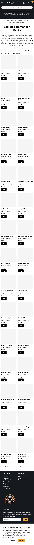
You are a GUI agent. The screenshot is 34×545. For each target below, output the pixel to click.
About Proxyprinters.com (23, 479)
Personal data (7, 488)
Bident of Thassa (6, 345)
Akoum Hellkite (6, 127)
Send (25, 519)
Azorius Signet (22, 291)
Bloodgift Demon (23, 372)
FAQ (19, 476)
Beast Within (22, 318)
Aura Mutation (5, 263)
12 (24, 466)
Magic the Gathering (16, 20)
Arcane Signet (5, 182)
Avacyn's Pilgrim (23, 263)
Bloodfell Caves (6, 372)
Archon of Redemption (8, 209)
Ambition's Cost (6, 154)
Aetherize (4, 98)
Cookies (5, 483)
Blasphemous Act (23, 345)
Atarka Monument (7, 236)
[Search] (17, 7)
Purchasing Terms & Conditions (9, 485)
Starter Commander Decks (16, 22)
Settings (12, 540)
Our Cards (6, 478)
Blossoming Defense (7, 400)
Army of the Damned (24, 209)
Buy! (4, 78)
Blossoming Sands (24, 400)
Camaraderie (22, 454)
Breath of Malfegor (24, 427)
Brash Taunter (5, 427)
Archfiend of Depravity (25, 182)
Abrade (3, 71)
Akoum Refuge (23, 127)
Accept (21, 540)
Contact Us (6, 481)
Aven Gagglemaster (7, 291)
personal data (25, 535)
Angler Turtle (22, 154)
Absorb (20, 71)
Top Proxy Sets (7, 480)
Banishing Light (6, 318)
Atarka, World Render (25, 236)
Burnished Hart (6, 454)
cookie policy (11, 537)
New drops (6, 476)
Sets (25, 20)
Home (7, 20)
